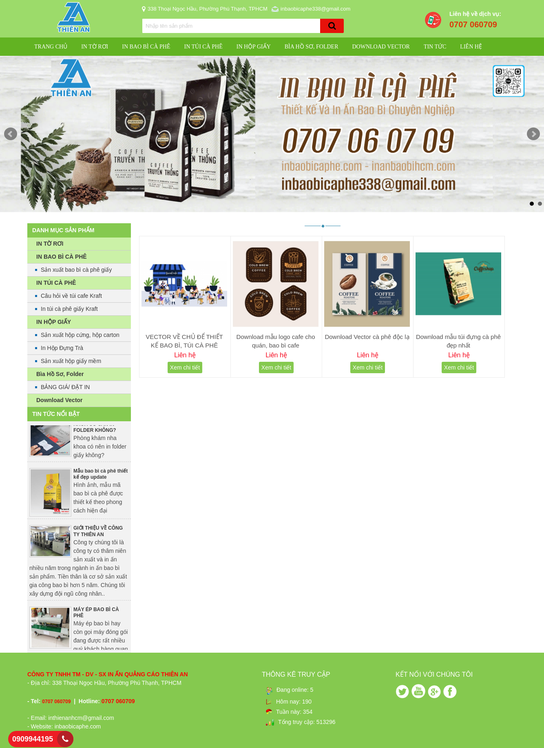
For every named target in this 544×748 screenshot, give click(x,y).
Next (533, 134)
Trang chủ (50, 47)
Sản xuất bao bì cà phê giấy (76, 269)
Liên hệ (471, 47)
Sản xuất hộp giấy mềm (71, 361)
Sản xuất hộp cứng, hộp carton (80, 335)
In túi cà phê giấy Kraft (69, 309)
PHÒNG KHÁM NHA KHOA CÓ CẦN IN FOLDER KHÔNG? (96, 426)
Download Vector (380, 47)
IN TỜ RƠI (94, 47)
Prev (10, 134)
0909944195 (32, 739)
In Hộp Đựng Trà (62, 348)
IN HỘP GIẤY (254, 47)
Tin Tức (435, 47)
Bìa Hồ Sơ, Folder (311, 47)
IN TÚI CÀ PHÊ (203, 47)
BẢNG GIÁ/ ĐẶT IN (65, 387)
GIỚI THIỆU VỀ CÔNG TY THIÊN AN (98, 534)
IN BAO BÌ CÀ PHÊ (146, 47)
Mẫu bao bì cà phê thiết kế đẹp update (100, 477)
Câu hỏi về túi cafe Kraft (71, 296)
